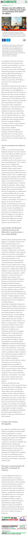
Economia (4, 5)
